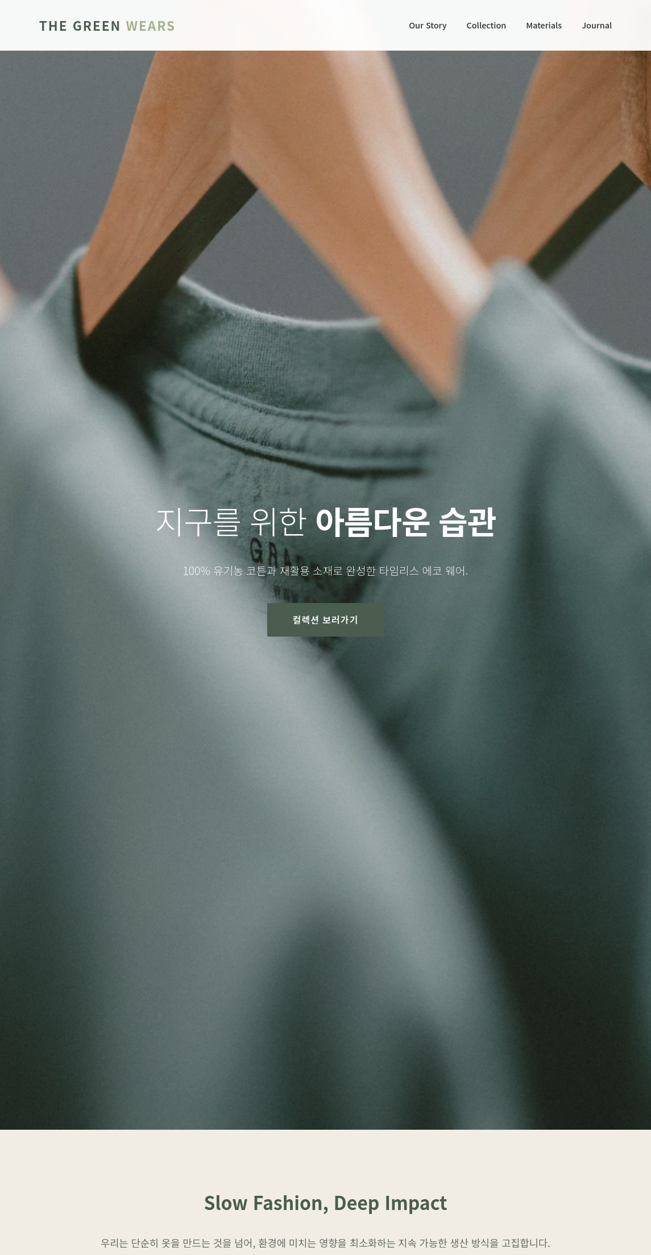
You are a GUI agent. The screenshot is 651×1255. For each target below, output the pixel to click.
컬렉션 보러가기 (326, 619)
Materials (544, 25)
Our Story (427, 25)
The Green (107, 25)
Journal (597, 25)
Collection (486, 25)
